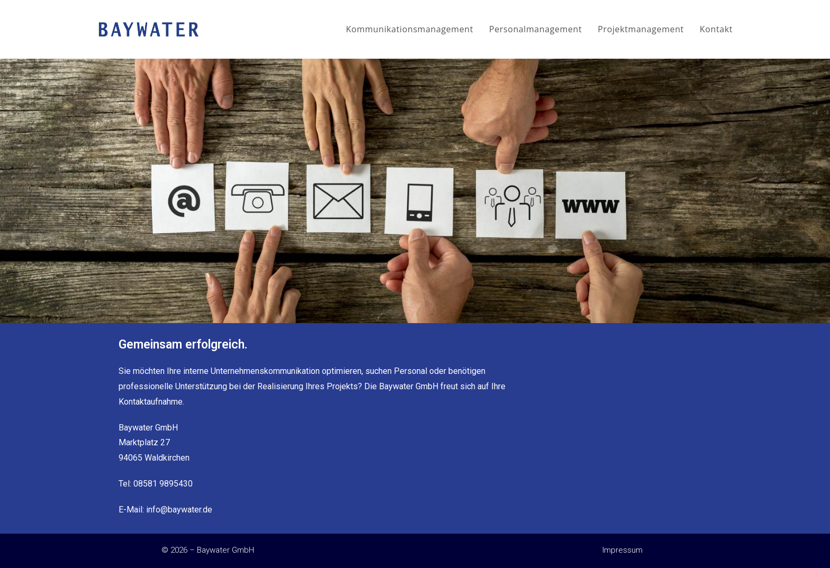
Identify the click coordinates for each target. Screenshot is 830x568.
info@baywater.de (179, 510)
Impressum (622, 550)
